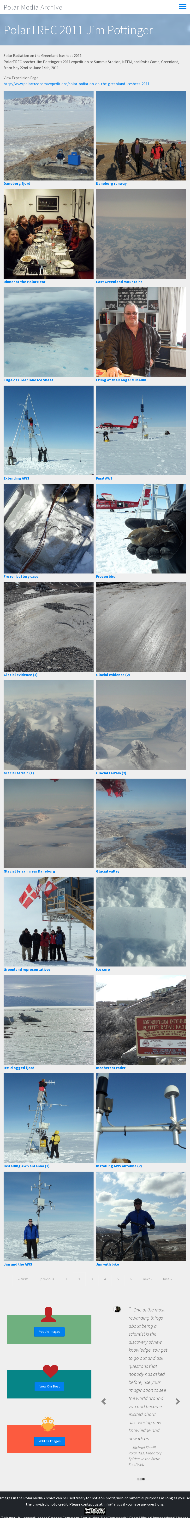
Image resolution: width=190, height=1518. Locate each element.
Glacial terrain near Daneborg (29, 871)
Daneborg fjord (17, 183)
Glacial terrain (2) (111, 772)
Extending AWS (16, 478)
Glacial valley (107, 871)
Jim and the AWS (18, 1264)
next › (147, 1279)
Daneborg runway (111, 183)
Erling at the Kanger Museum (121, 379)
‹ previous (46, 1279)
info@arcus (112, 1504)
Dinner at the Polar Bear (24, 281)
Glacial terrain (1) (19, 772)
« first (23, 1279)
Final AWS (104, 478)
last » (167, 1279)
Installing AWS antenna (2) (119, 1165)
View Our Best (50, 1386)
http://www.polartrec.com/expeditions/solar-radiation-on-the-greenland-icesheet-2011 (76, 83)
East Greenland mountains (119, 281)
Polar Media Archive (33, 7)
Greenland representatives (27, 969)
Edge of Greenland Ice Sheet (28, 379)
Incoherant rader (110, 1067)
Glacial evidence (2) (113, 674)
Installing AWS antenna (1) (27, 1165)
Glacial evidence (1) (21, 674)
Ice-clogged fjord (19, 1067)
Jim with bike (107, 1264)
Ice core (103, 969)
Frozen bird (105, 576)
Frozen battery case (21, 576)
